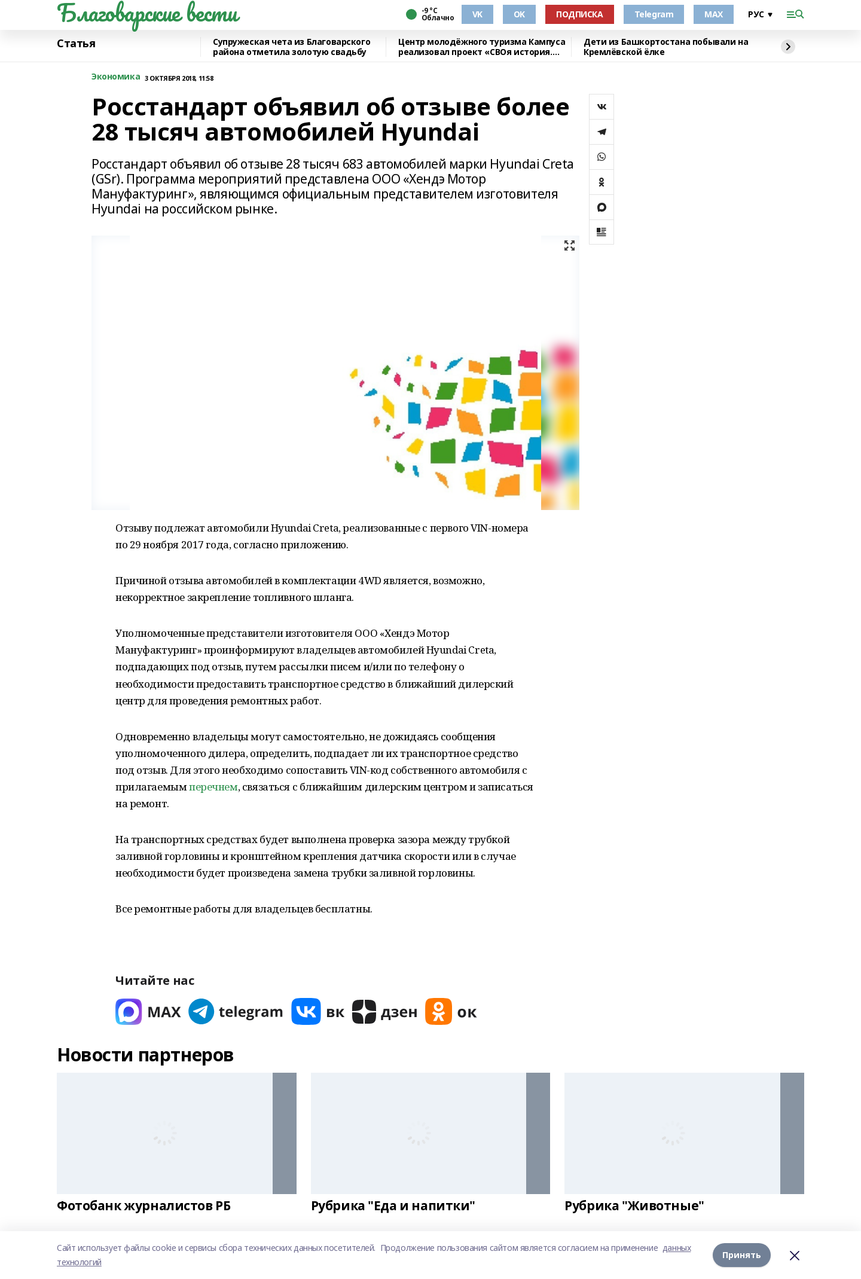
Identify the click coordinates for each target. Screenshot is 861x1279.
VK (477, 14)
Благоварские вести (147, 12)
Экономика (115, 77)
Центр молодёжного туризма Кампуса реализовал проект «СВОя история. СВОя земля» (481, 47)
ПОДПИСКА (579, 14)
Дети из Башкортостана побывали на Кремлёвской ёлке (666, 47)
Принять (741, 1254)
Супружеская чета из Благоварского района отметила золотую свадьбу (291, 47)
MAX (713, 14)
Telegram (654, 14)
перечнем (213, 786)
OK (519, 14)
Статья (76, 43)
